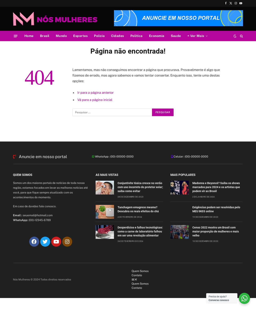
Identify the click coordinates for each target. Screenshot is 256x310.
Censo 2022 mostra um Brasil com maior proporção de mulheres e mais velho (215, 231)
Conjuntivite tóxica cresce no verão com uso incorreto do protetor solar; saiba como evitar (140, 187)
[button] (187, 279)
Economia (156, 36)
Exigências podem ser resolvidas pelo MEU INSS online (216, 209)
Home (29, 36)
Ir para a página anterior (95, 93)
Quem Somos (140, 271)
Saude (176, 36)
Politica (136, 36)
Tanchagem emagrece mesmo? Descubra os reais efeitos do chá (138, 209)
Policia (99, 36)
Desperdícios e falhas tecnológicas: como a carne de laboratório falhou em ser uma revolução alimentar (140, 231)
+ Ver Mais (195, 36)
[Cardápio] (15, 36)
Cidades (117, 36)
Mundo (61, 36)
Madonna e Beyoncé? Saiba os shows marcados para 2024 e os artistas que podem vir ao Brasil (216, 187)
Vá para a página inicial (94, 100)
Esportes (80, 36)
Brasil (44, 36)
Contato (137, 275)
